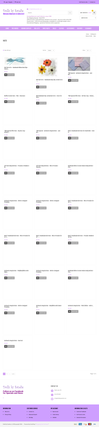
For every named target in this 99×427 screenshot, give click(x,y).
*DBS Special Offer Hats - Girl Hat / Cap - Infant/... (81, 97)
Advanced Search (33, 414)
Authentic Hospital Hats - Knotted (13, 341)
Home (7, 28)
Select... (51, 50)
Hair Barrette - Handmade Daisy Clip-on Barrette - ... (49, 80)
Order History (56, 414)
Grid (5, 50)
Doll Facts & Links (83, 2)
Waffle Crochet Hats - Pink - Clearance (14, 97)
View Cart (18, 2)
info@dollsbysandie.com (35, 9)
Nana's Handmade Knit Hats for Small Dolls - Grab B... (81, 132)
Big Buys (79, 28)
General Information (81, 417)
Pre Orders (15, 28)
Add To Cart (11, 74)
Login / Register (9, 2)
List (8, 50)
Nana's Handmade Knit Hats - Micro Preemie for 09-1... (81, 202)
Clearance (88, 28)
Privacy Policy (8, 414)
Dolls (54, 28)
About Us (7, 411)
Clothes (61, 28)
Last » (13, 374)
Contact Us (92, 2)
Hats (95, 36)
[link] (37, 387)
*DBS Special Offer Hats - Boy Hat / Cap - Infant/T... (15, 132)
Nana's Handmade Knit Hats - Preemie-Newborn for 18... (81, 237)
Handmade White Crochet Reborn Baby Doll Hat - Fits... (81, 167)
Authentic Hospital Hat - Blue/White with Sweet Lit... (48, 307)
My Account (55, 411)
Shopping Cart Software (42, 424)
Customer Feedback (81, 411)
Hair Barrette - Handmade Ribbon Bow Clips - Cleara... (16, 68)
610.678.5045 (57, 394)
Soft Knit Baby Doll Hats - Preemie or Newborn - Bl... (17, 167)
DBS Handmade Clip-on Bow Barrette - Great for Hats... (49, 97)
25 (88, 50)
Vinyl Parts (46, 28)
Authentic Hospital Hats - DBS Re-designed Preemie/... (15, 202)
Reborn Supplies (26, 28)
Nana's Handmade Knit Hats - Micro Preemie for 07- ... (49, 237)
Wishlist (54, 417)
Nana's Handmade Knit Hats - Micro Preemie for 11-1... (17, 237)
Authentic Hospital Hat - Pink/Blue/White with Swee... (16, 272)
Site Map (31, 417)
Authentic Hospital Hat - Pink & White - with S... (80, 306)
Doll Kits (37, 28)
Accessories (70, 28)
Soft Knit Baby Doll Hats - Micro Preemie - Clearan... (47, 167)
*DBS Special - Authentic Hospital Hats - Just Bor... (80, 73)
